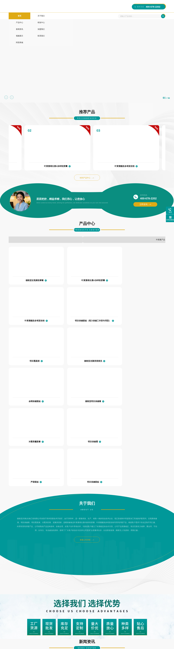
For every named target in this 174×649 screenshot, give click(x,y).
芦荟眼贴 (105, 353)
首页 (16, 17)
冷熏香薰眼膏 (26, 353)
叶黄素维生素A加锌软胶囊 (32, 151)
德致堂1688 (52, 598)
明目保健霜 (66, 353)
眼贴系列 (126, 227)
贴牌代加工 (48, 227)
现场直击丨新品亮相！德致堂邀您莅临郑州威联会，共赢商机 (34, 538)
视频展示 (99, 17)
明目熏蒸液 (26, 311)
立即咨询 (145, 190)
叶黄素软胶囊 (96, 598)
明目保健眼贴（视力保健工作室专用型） (138, 151)
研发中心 (57, 17)
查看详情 (48, 552)
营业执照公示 (159, 645)
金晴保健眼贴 (105, 311)
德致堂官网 (40, 598)
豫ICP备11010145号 (104, 645)
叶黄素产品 (152, 227)
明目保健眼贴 (145, 353)
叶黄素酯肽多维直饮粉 (85, 151)
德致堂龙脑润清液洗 (66, 311)
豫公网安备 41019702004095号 (127, 645)
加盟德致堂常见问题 (20, 564)
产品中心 (44, 17)
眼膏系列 (100, 227)
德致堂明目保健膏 (145, 311)
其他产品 (74, 227)
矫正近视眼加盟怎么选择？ (76, 564)
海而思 (30, 598)
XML (151, 645)
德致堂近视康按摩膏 (26, 269)
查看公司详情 (87, 413)
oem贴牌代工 (65, 598)
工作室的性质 (123, 564)
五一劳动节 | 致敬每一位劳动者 (78, 538)
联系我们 (113, 17)
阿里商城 (127, 17)
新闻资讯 (71, 17)
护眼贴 (76, 598)
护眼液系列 (21, 227)
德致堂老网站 (121, 598)
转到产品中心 (87, 163)
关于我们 (30, 17)
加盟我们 (85, 17)
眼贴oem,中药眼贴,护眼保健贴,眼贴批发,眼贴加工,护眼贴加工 (140, 538)
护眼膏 (84, 598)
